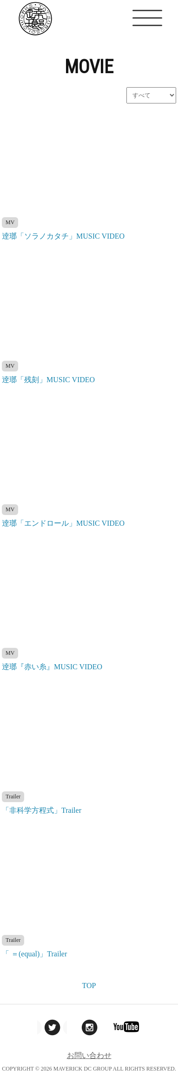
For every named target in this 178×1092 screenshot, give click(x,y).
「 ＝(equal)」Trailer (34, 954)
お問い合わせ (89, 1055)
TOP (89, 985)
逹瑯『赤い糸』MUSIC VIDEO (52, 667)
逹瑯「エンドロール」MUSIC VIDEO (63, 523)
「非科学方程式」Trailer (41, 810)
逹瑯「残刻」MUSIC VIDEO (48, 380)
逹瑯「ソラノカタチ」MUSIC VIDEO (63, 236)
